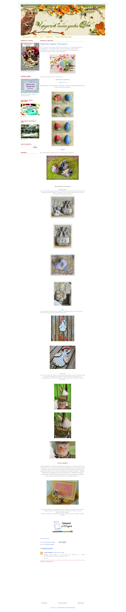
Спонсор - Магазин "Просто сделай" (64, 36)
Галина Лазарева (48, 552)
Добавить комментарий (47, 561)
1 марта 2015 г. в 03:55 (58, 552)
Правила (35, 36)
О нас (41, 36)
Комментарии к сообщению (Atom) (66, 607)
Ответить (46, 558)
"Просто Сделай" (65, 512)
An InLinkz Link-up (44, 538)
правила (50, 513)
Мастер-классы (49, 36)
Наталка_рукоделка (63, 463)
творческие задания (49, 544)
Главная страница (26, 36)
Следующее (44, 603)
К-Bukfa (62, 149)
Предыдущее (80, 603)
